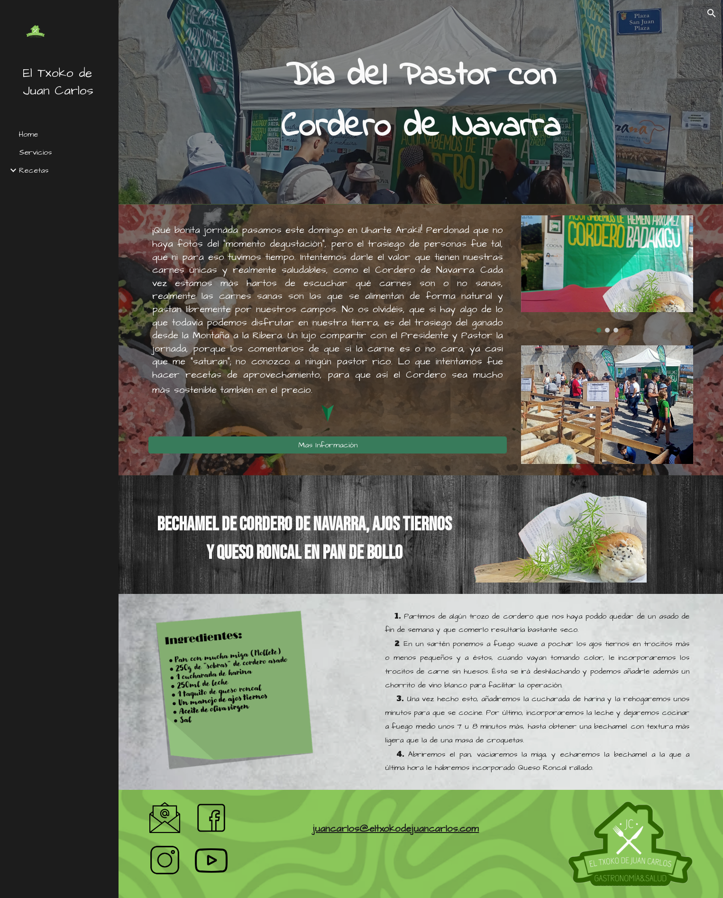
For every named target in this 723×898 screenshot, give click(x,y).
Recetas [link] (33, 170)
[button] (711, 13)
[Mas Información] (328, 445)
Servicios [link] (35, 152)
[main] (420, 102)
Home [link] (28, 134)
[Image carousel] (607, 274)
